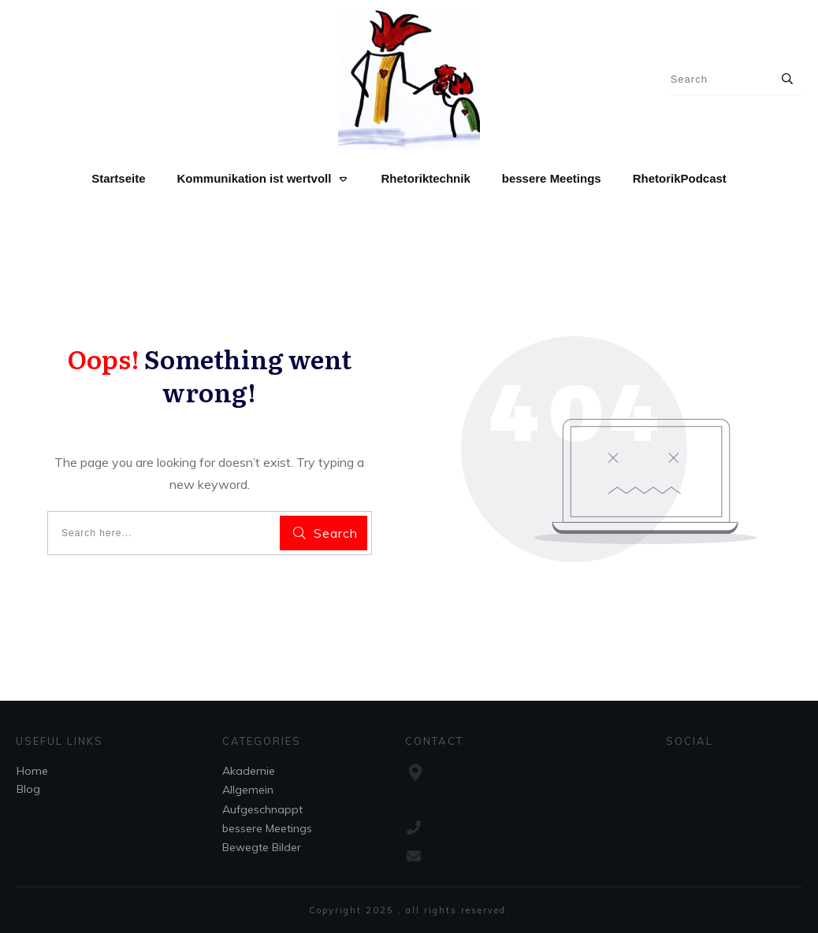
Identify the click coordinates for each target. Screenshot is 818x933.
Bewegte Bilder (261, 847)
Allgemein (247, 790)
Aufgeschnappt (262, 809)
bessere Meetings (267, 828)
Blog (28, 789)
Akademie (248, 771)
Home (32, 771)
